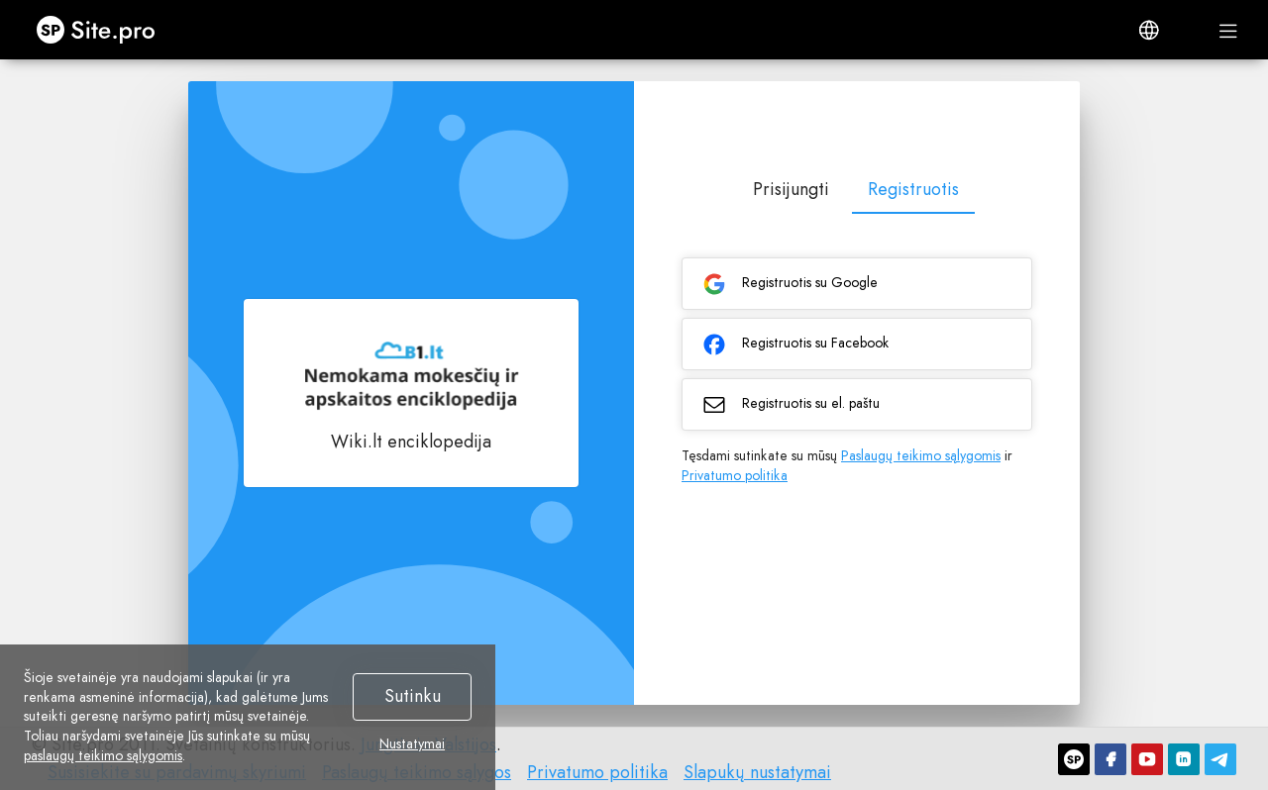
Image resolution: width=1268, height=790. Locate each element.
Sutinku (412, 696)
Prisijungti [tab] (791, 189)
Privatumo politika (735, 475)
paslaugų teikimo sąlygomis (103, 755)
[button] (1149, 29)
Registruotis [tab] (913, 189)
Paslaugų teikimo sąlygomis (921, 455)
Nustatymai (412, 744)
